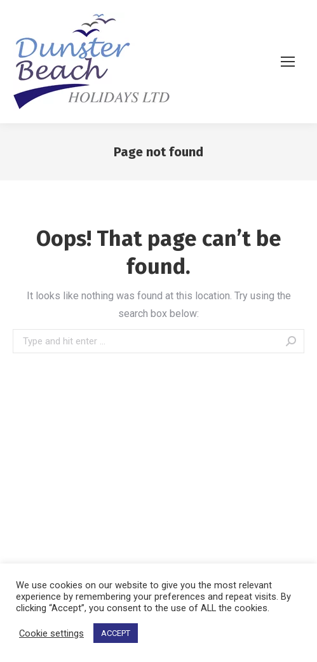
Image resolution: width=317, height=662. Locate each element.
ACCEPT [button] (115, 633)
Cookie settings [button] (51, 633)
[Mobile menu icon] (292, 61)
